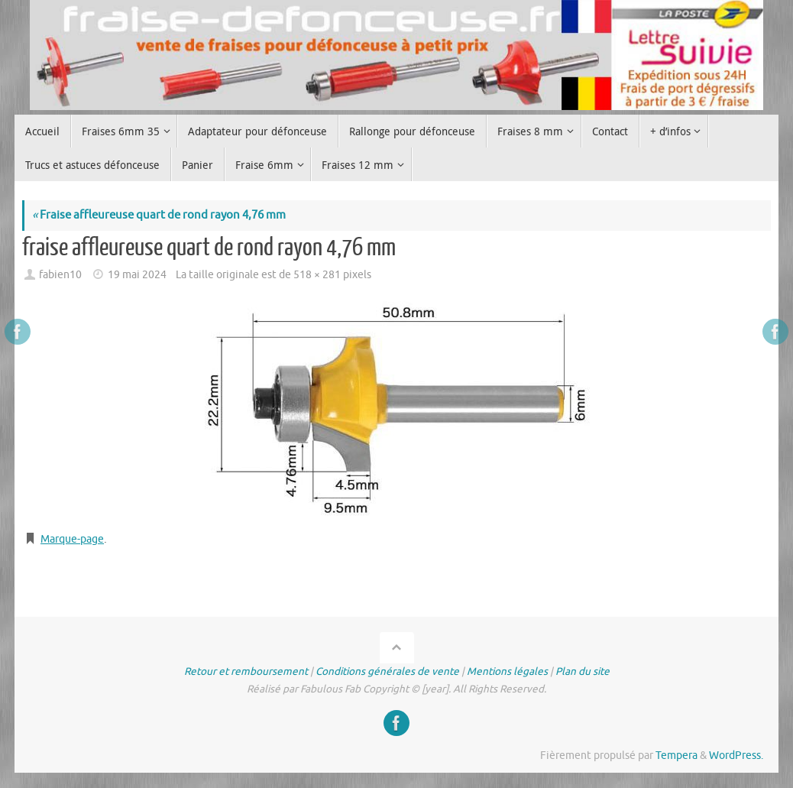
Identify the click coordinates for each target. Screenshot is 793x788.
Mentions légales (507, 671)
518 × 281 (317, 274)
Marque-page (75, 539)
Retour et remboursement (246, 671)
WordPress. (736, 755)
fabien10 (60, 274)
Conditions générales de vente (387, 671)
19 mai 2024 (137, 274)
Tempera (676, 755)
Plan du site (582, 671)
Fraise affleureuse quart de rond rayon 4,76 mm (159, 215)
